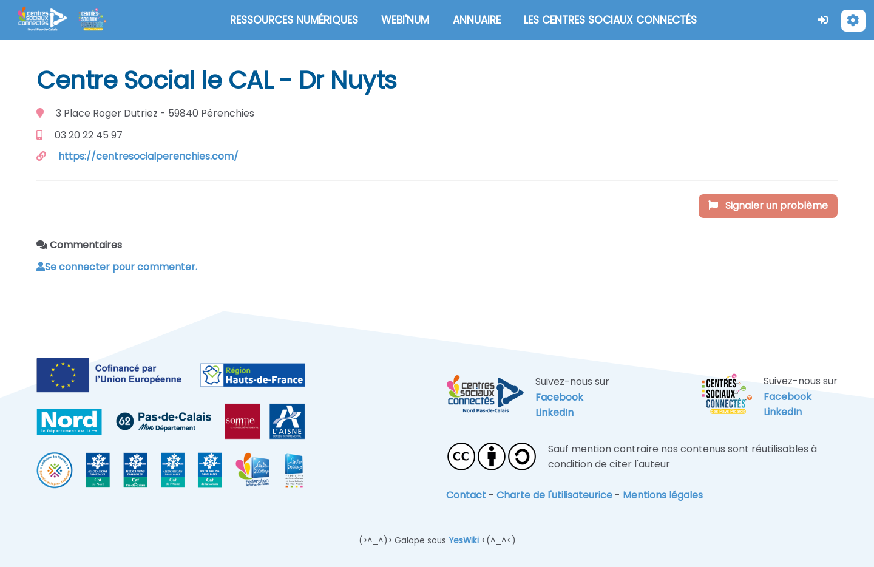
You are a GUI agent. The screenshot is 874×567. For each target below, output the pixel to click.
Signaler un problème (768, 205)
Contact (466, 495)
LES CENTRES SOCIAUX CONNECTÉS (610, 20)
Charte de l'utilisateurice (554, 495)
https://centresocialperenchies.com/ (148, 156)
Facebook (559, 397)
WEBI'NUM (405, 20)
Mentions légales (663, 495)
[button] (823, 19)
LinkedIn (554, 412)
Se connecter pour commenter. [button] (116, 267)
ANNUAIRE (477, 20)
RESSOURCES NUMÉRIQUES (294, 20)
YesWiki (464, 540)
